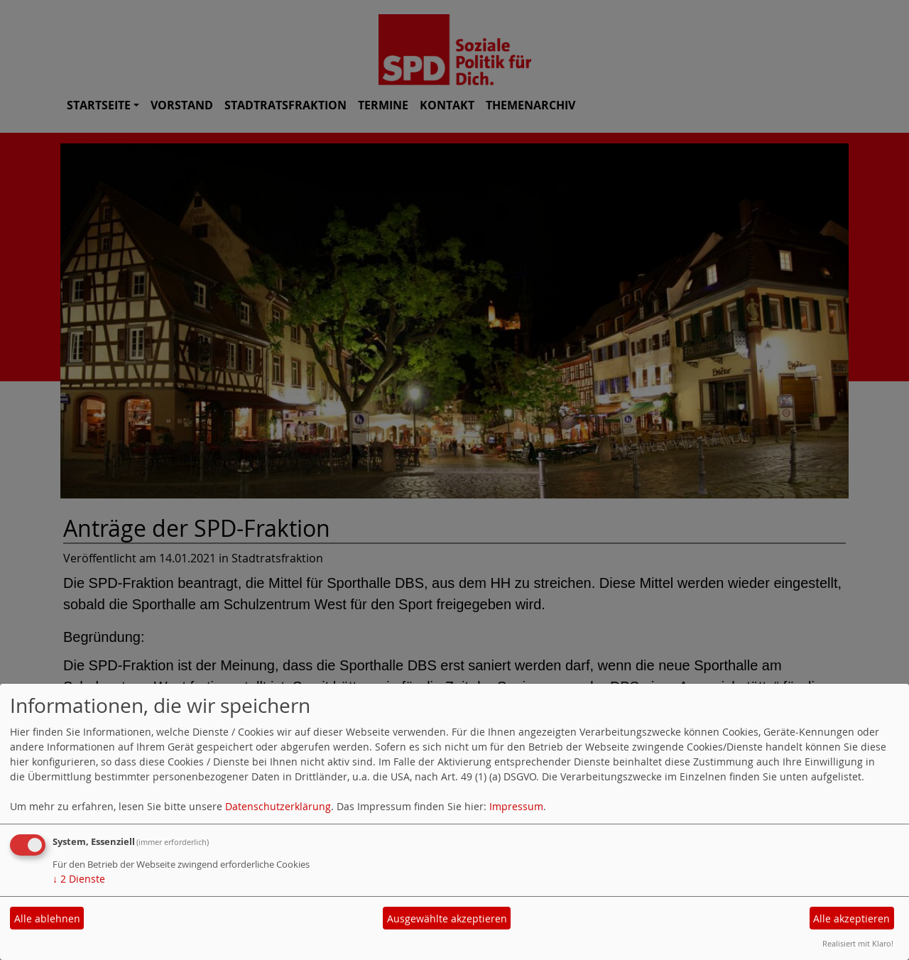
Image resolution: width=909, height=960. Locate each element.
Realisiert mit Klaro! (857, 943)
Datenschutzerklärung (278, 806)
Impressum (516, 806)
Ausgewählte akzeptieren (447, 918)
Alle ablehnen (47, 918)
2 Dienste (79, 878)
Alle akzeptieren (851, 918)
